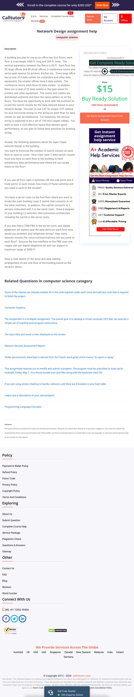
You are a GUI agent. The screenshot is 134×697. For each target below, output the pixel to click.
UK (28, 652)
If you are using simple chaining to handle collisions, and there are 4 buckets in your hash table (55, 384)
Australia (18, 652)
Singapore (55, 652)
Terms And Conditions (14, 497)
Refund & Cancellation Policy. (99, 688)
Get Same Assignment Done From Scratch (104, 118)
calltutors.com (82, 675)
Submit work (90, 18)
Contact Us (8, 568)
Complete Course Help (62, 16)
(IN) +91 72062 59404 (15, 609)
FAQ (4, 574)
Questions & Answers (13, 545)
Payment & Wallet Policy (15, 466)
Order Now (102, 5)
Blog (4, 580)
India (110, 652)
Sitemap (6, 551)
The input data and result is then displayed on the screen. (35, 334)
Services (44, 16)
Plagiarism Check (11, 539)
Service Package (11, 532)
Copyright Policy (11, 491)
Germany (68, 656)
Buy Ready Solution (105, 99)
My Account (108, 18)
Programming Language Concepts (23, 406)
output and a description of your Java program (29, 395)
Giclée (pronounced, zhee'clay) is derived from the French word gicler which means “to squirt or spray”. (60, 357)
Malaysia (99, 652)
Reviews (35, 20)
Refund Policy (9, 472)
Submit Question (11, 520)
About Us (7, 514)
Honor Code (8, 478)
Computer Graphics (15, 307)
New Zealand (83, 652)
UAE (44, 652)
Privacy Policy (9, 484)
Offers (124, 18)
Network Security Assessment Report (25, 345)
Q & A (33, 16)
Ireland (120, 652)
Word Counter (9, 593)
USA (35, 652)
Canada (68, 652)
